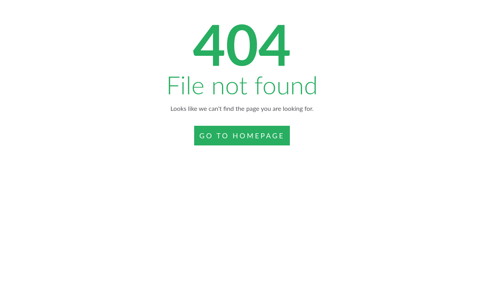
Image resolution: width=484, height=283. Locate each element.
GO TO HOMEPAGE (241, 135)
